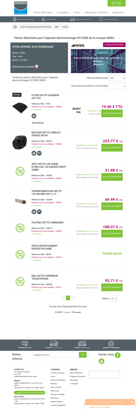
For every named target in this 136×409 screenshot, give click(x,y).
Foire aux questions (58, 373)
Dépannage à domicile (96, 12)
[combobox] (117, 78)
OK (82, 355)
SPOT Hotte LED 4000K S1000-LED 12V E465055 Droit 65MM (49, 167)
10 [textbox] (112, 299)
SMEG (57, 27)
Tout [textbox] (112, 78)
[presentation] (104, 374)
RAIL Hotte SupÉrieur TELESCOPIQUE (45, 277)
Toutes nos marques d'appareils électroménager (35, 27)
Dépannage (74, 380)
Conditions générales (58, 405)
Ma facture (54, 398)
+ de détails (36, 109)
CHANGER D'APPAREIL (114, 45)
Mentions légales (57, 402)
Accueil (15, 26)
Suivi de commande (58, 394)
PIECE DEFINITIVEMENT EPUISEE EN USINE (45, 247)
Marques (54, 384)
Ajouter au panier (112, 113)
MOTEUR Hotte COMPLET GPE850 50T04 (46, 134)
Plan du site (55, 391)
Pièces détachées (43, 12)
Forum (76, 12)
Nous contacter (56, 387)
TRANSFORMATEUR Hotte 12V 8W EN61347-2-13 (47, 192)
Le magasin (62, 12)
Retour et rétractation (58, 380)
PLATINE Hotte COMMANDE (48, 222)
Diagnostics (118, 12)
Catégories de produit (77, 376)
